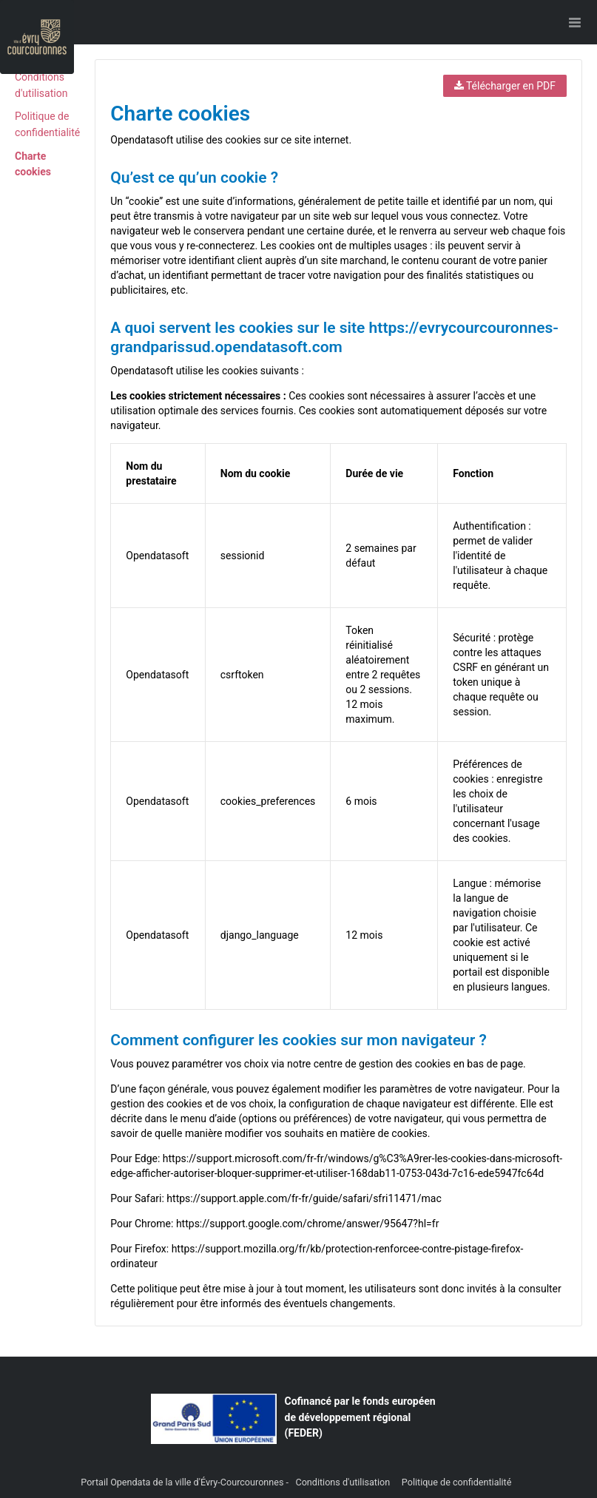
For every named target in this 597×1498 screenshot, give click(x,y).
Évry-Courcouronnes (242, 1482)
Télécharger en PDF (505, 86)
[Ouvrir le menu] (575, 22)
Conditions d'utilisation (343, 1482)
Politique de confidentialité (457, 1482)
